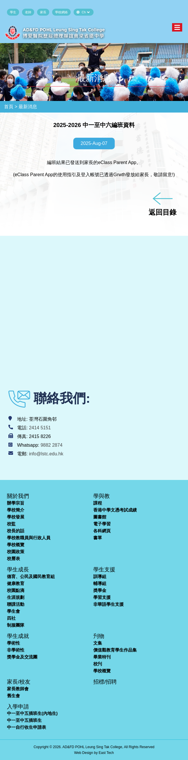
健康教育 (15, 583)
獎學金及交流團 (22, 656)
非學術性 (15, 649)
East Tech (106, 753)
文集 (97, 643)
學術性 (13, 643)
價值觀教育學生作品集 (115, 649)
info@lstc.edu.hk (46, 453)
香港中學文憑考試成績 (115, 509)
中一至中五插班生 (24, 720)
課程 (97, 502)
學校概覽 (15, 544)
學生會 (13, 611)
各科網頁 (102, 530)
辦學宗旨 (15, 502)
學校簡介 (15, 509)
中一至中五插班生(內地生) (32, 713)
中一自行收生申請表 (26, 727)
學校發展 (15, 516)
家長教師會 (18, 688)
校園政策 (15, 551)
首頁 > (10, 106)
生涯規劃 (15, 597)
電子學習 (102, 523)
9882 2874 (52, 445)
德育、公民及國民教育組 (31, 576)
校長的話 (15, 530)
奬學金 (99, 590)
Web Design (83, 753)
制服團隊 (15, 625)
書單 (97, 537)
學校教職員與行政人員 (28, 537)
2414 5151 (40, 427)
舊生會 (13, 695)
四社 (11, 618)
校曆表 (13, 558)
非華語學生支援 (108, 604)
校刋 (97, 663)
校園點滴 (15, 590)
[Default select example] (86, 12)
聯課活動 (15, 604)
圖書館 (99, 516)
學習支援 (102, 597)
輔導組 (99, 583)
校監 (11, 523)
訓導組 (99, 576)
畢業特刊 (102, 656)
